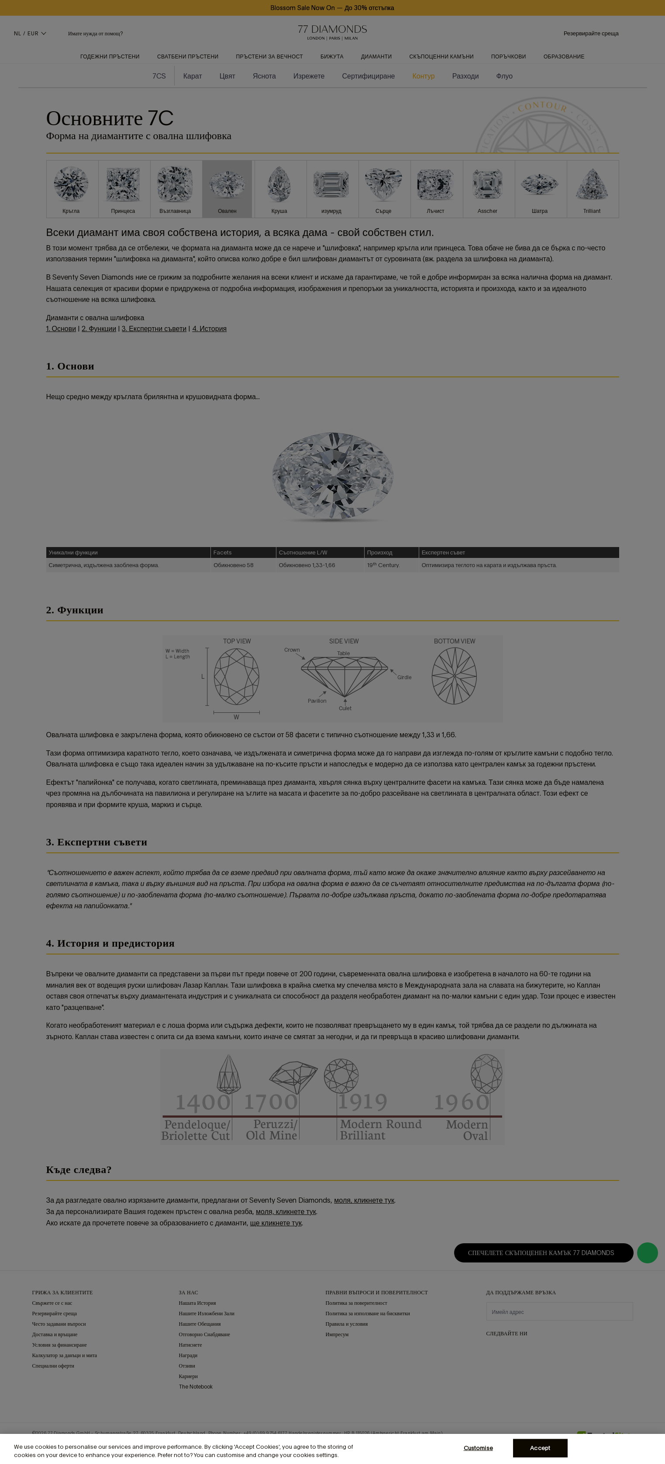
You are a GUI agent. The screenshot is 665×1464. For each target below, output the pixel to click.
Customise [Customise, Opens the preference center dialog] (478, 1448)
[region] (332, 1449)
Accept (540, 1448)
